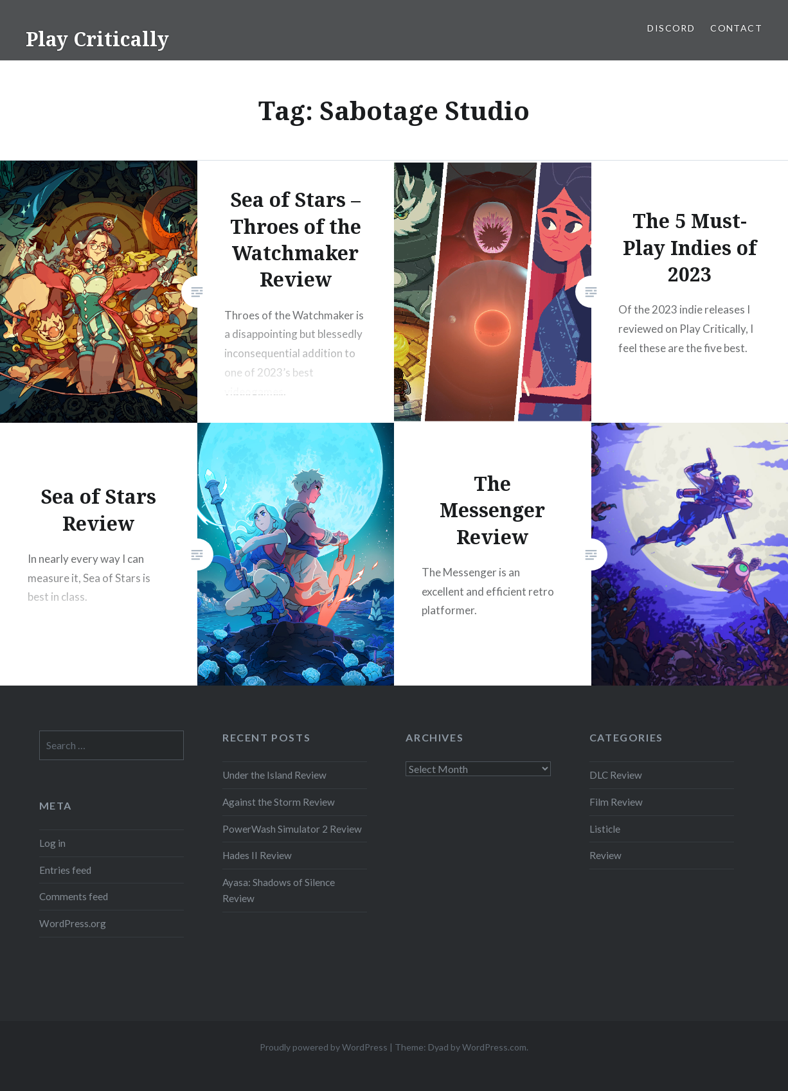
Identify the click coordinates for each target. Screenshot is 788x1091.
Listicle (604, 829)
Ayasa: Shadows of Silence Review (278, 890)
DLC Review (615, 775)
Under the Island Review (274, 775)
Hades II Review (257, 855)
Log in (52, 843)
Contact (736, 27)
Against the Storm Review (278, 802)
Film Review (616, 802)
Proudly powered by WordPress (324, 1047)
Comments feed (73, 896)
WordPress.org (72, 923)
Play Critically (97, 39)
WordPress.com (494, 1047)
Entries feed (65, 870)
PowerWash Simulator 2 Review (292, 829)
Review (605, 855)
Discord (671, 27)
